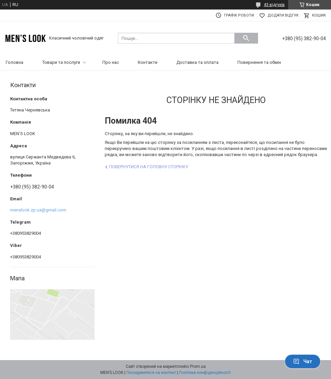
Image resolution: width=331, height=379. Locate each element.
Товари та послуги (61, 62)
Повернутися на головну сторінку (148, 166)
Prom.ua (198, 366)
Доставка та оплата (197, 62)
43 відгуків (274, 4)
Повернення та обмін (259, 62)
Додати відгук (283, 15)
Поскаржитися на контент (151, 372)
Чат (302, 361)
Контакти (147, 62)
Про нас (110, 62)
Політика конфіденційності (205, 372)
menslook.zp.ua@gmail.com (38, 209)
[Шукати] (246, 38)
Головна (14, 62)
